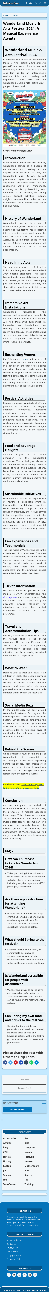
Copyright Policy (14, 1255)
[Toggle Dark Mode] (36, 3)
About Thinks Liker (15, 1240)
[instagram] (35, 1275)
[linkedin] (19, 1275)
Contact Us (11, 1244)
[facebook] (26, 3)
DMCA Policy (12, 1251)
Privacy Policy (12, 1248)
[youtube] (30, 3)
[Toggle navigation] (45, 3)
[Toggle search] (40, 3)
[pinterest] (24, 1275)
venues (25, 359)
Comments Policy (14, 1259)
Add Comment (17, 1109)
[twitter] (14, 1275)
